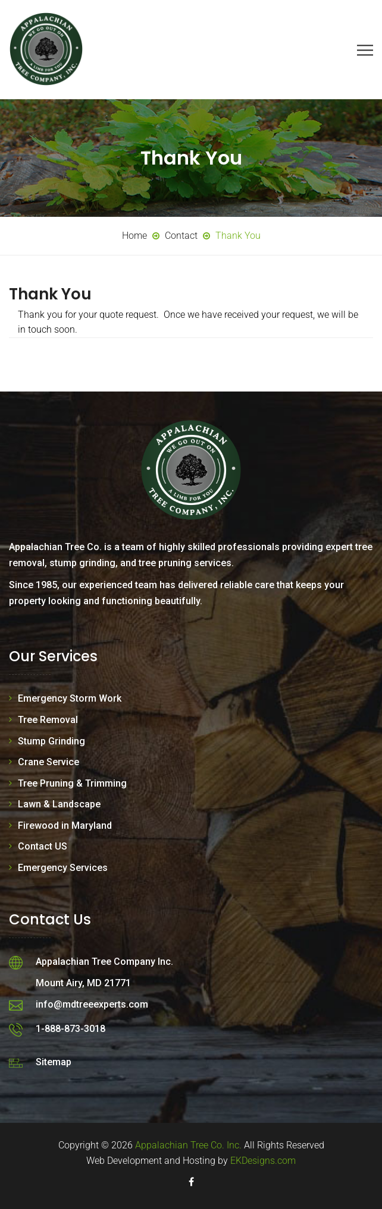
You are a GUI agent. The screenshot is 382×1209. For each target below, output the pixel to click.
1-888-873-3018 (70, 1028)
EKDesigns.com (263, 1160)
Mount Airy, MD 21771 (83, 983)
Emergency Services (63, 867)
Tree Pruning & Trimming (72, 783)
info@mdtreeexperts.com (92, 1004)
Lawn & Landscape (59, 804)
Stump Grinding (51, 741)
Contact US (42, 846)
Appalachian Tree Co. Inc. (188, 1145)
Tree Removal (48, 719)
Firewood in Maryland (65, 825)
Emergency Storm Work (69, 698)
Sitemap (53, 1062)
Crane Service (48, 762)
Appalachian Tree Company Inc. (104, 961)
